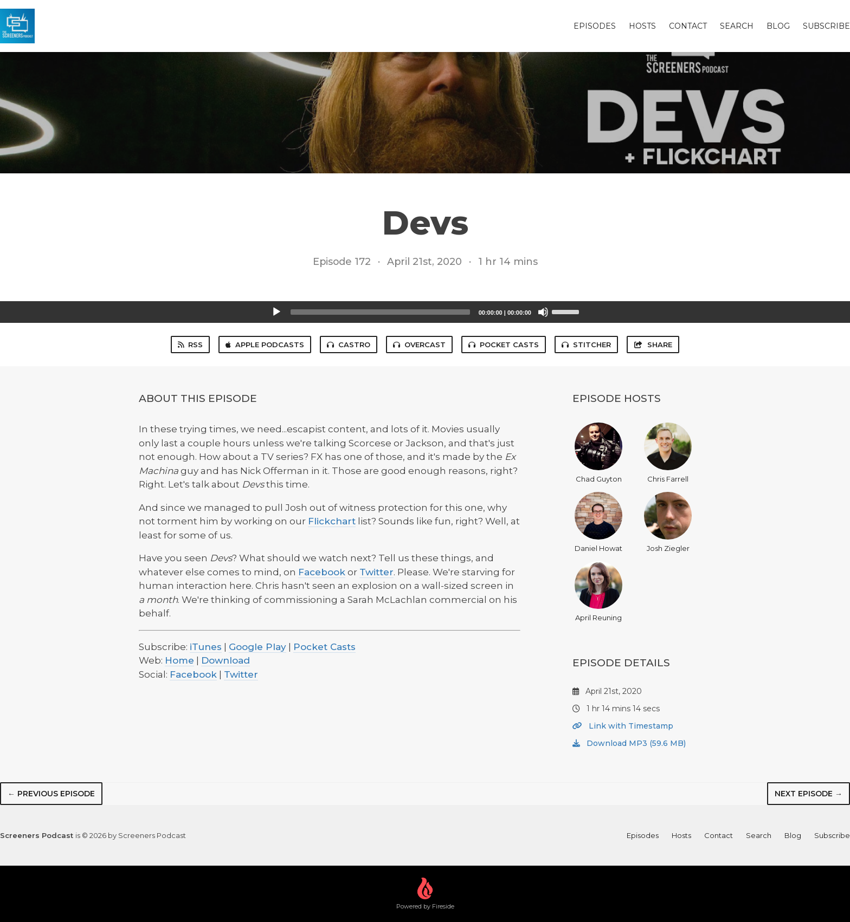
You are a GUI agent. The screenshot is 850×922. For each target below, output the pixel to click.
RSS (190, 344)
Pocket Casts (503, 344)
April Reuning (598, 591)
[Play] (276, 312)
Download (225, 660)
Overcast (419, 344)
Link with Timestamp (622, 726)
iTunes (206, 646)
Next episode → (808, 793)
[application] (425, 312)
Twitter (376, 572)
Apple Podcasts (265, 344)
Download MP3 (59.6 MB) (629, 743)
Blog (778, 26)
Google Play (257, 646)
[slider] (380, 312)
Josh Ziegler (668, 522)
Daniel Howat (598, 522)
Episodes (595, 26)
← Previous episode (51, 793)
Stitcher (586, 344)
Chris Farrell (668, 453)
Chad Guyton (598, 453)
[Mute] (543, 312)
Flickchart (332, 521)
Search (737, 26)
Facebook (321, 572)
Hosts (642, 26)
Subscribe (826, 26)
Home (179, 660)
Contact (688, 26)
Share (653, 344)
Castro (348, 344)
